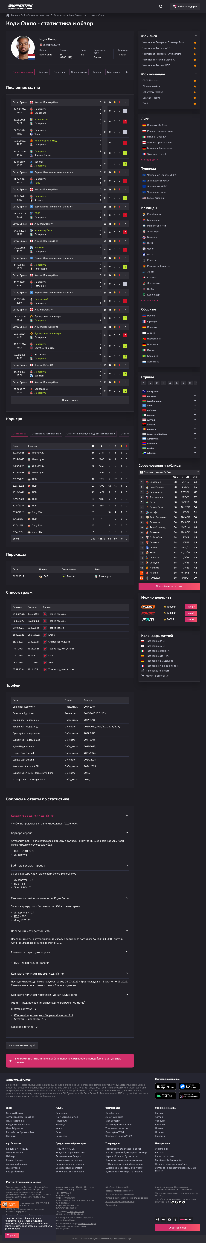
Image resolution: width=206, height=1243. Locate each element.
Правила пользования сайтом (171, 1164)
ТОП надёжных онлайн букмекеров (124, 1164)
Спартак (149, 277)
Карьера (46, 72)
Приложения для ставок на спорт (123, 1149)
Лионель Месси (14, 1152)
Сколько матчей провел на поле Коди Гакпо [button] (40, 898)
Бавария (149, 237)
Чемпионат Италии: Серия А (158, 59)
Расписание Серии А (153, 650)
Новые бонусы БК (65, 1149)
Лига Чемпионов (114, 1117)
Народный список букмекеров (121, 1156)
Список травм (90, 72)
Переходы (68, 72)
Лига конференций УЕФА (118, 1124)
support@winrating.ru (65, 1220)
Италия (147, 350)
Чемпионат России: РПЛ (156, 65)
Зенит (148, 271)
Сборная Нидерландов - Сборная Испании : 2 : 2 (43, 1015)
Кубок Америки (151, 198)
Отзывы (123, 5)
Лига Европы (112, 1113)
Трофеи (111, 72)
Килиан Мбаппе (14, 1160)
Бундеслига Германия (18, 1124)
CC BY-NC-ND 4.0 (170, 1202)
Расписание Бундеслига (155, 660)
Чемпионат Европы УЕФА (157, 175)
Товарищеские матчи (116, 1128)
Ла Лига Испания (15, 1121)
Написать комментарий (22, 1045)
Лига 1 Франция (14, 1128)
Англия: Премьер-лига (155, 142)
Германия (148, 344)
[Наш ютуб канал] (169, 1219)
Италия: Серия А (152, 136)
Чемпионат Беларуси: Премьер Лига (163, 42)
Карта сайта (111, 1205)
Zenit (145, 103)
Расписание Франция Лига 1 (158, 665)
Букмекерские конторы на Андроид (124, 1171)
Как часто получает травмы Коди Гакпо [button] (37, 973)
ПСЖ (147, 243)
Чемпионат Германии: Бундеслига (161, 53)
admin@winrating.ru (87, 1224)
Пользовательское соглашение (119, 1194)
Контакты (160, 1152)
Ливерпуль (20, 854)
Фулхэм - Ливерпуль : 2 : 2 (30, 1019)
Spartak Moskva (151, 97)
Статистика (50, 5)
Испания (149, 327)
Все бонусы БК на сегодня (70, 1171)
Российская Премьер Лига (20, 1132)
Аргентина (149, 361)
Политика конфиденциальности (119, 1201)
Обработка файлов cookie (168, 1160)
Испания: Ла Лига (154, 125)
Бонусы (78, 5)
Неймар (10, 1156)
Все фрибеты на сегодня (69, 1168)
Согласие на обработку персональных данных (175, 1169)
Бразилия (148, 356)
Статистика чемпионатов (49, 433)
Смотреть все (148, 159)
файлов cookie (12, 1228)
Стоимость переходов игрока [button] (30, 952)
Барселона (151, 220)
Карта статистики (164, 1156)
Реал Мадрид (152, 214)
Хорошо (11, 1235)
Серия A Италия (14, 1113)
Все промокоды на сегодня (70, 1164)
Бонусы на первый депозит (70, 1152)
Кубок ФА (48, 224)
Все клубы (61, 1136)
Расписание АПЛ (151, 646)
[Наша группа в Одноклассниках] (175, 1219)
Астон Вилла (19, 942)
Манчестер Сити (154, 225)
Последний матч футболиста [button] (30, 931)
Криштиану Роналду (17, 1149)
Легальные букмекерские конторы (123, 1160)
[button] (169, 391)
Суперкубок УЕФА (114, 1132)
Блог (113, 5)
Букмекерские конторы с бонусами (124, 1168)
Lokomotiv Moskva (152, 92)
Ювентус (149, 260)
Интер (148, 254)
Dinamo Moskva (151, 86)
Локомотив (151, 283)
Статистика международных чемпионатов (93, 433)
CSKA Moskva (149, 80)
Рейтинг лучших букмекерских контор (126, 1152)
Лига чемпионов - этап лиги (58, 172)
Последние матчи (23, 72)
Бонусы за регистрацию (69, 1160)
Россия (147, 315)
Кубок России (112, 1121)
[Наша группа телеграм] (157, 1219)
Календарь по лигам (155, 670)
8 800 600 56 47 (78, 1214)
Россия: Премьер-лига (155, 131)
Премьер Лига (50, 102)
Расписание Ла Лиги (153, 656)
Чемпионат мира (152, 192)
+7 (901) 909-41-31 (75, 1212)
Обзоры (90, 5)
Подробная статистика (169, 586)
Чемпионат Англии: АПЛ (156, 48)
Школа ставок (138, 5)
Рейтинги (65, 5)
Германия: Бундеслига (155, 148)
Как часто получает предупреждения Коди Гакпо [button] (44, 994)
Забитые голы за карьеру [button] (28, 865)
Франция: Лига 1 (152, 154)
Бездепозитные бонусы (68, 1156)
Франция (148, 321)
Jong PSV (20, 887)
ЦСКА (148, 289)
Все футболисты (15, 1171)
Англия (147, 333)
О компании (161, 1149)
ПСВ (16, 851)
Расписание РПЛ (151, 641)
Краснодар (151, 294)
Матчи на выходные (154, 675)
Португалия (149, 338)
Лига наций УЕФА (153, 186)
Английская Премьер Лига (20, 1117)
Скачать (102, 5)
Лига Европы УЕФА (154, 180)
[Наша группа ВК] (163, 1219)
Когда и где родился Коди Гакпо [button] (32, 815)
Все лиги (11, 1136)
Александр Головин (16, 1164)
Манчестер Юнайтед (156, 266)
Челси (148, 248)
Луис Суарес (13, 1168)
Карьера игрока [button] (21, 833)
